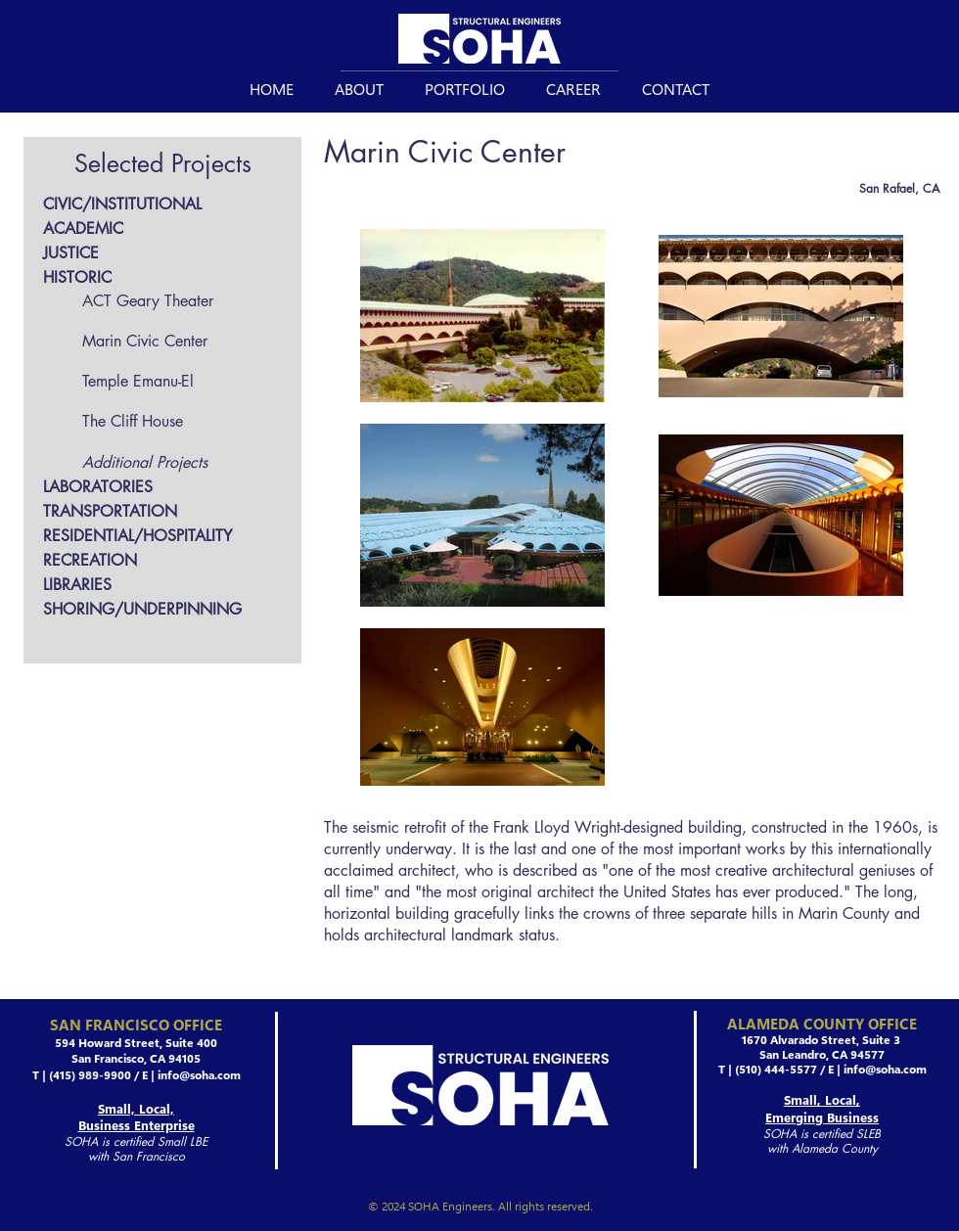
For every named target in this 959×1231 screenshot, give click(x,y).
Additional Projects (144, 462)
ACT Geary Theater (147, 301)
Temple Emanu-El (138, 381)
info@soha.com (199, 1074)
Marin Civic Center (144, 341)
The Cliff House (132, 421)
